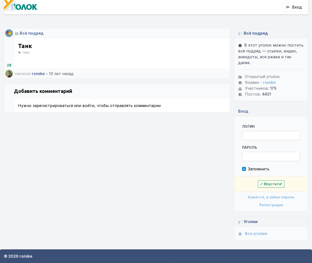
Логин (248, 126)
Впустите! (271, 184)
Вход (294, 7)
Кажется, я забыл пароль (271, 197)
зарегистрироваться (53, 105)
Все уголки (252, 233)
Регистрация (271, 205)
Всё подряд (32, 33)
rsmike (38, 73)
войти (88, 105)
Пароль (249, 147)
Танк (25, 46)
